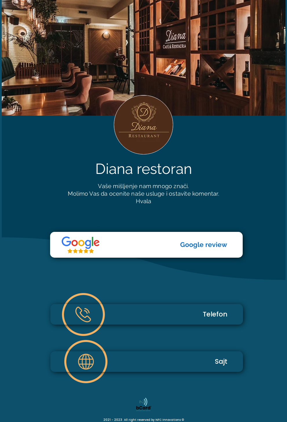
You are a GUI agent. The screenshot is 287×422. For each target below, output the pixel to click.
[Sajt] (146, 361)
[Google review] (146, 245)
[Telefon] (80, 245)
